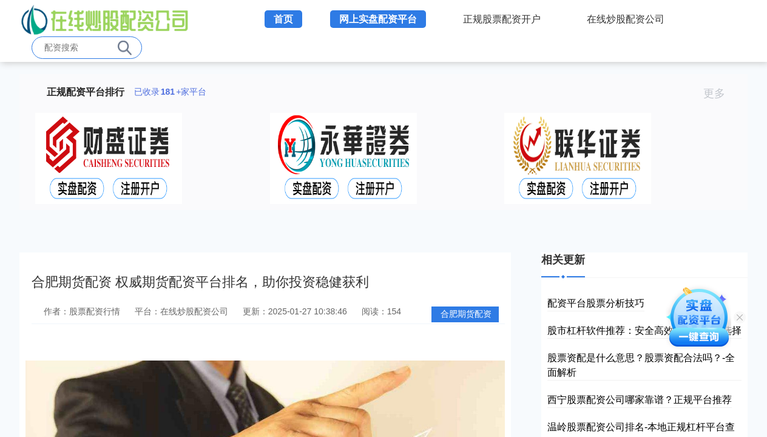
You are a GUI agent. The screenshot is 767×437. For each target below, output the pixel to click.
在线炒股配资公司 (625, 19)
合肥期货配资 (466, 314)
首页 (283, 19)
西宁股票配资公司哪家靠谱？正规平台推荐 (639, 400)
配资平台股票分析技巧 (595, 303)
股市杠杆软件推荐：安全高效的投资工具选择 (644, 330)
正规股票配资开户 (502, 19)
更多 (719, 93)
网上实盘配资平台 (378, 19)
